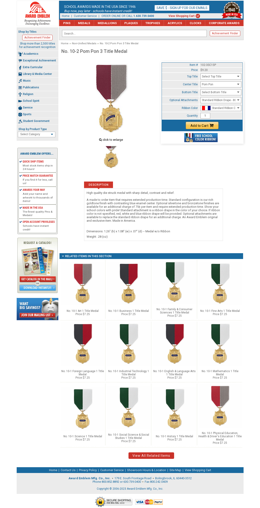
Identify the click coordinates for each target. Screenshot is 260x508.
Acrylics (175, 23)
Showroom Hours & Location (146, 470)
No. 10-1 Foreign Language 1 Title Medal (82, 373)
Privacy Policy (88, 470)
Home (65, 16)
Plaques (131, 23)
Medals (84, 23)
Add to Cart (202, 125)
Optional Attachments (183, 100)
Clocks (195, 23)
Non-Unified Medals (84, 43)
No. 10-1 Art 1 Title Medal (83, 311)
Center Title (190, 84)
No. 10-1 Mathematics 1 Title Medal (220, 373)
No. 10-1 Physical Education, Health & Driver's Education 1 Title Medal (220, 436)
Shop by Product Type (33, 129)
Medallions (107, 23)
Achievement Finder (225, 33)
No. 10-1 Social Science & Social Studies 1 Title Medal (128, 436)
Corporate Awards (224, 23)
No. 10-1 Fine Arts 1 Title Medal (220, 311)
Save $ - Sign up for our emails (182, 8)
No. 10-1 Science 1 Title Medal (82, 436)
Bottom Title (190, 92)
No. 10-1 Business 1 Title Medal (128, 311)
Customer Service (85, 16)
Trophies (152, 23)
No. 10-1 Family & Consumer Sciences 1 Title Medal (174, 311)
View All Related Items (151, 455)
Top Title (192, 76)
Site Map (175, 470)
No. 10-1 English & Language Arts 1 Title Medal (174, 373)
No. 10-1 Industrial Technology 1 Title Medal (128, 373)
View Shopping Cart (181, 16)
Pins (66, 23)
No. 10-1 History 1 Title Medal (174, 436)
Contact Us (68, 470)
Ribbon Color (190, 108)
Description (98, 184)
